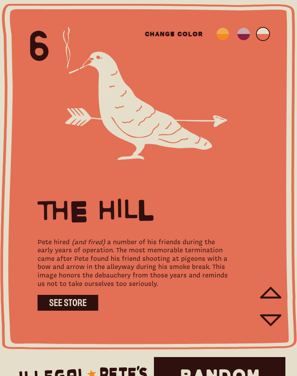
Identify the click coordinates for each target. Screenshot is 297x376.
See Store (68, 302)
